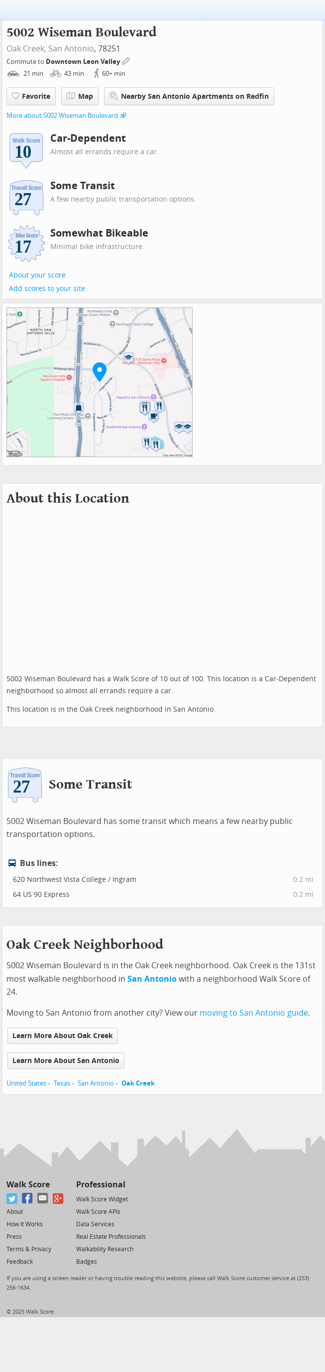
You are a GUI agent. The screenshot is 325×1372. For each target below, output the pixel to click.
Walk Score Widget (102, 1199)
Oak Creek (138, 1083)
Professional (100, 1184)
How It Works (24, 1224)
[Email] (43, 1198)
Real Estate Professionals (111, 1236)
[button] (99, 371)
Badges (86, 1261)
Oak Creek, (26, 48)
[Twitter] (12, 1198)
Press (14, 1236)
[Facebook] (27, 1198)
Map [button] (80, 96)
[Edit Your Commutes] (126, 60)
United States (26, 1083)
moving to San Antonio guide (254, 1013)
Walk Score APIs (98, 1211)
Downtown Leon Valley (83, 61)
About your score (37, 275)
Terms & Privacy (28, 1249)
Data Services (95, 1224)
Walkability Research (104, 1249)
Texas (62, 1083)
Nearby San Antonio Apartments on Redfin (189, 96)
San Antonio (71, 48)
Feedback (19, 1261)
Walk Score (28, 1184)
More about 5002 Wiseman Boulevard (62, 115)
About (14, 1211)
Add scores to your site (47, 288)
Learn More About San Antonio (65, 1061)
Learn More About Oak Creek (62, 1036)
